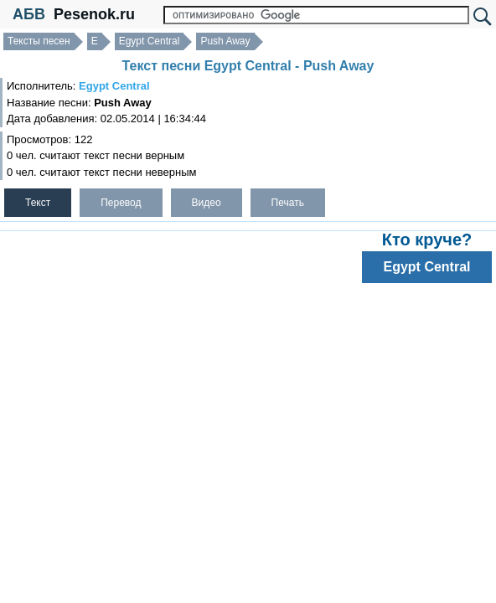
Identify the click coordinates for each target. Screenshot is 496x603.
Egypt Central (149, 41)
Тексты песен (39, 41)
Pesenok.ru (94, 14)
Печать (287, 203)
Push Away (225, 41)
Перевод (121, 203)
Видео (206, 203)
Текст (37, 203)
